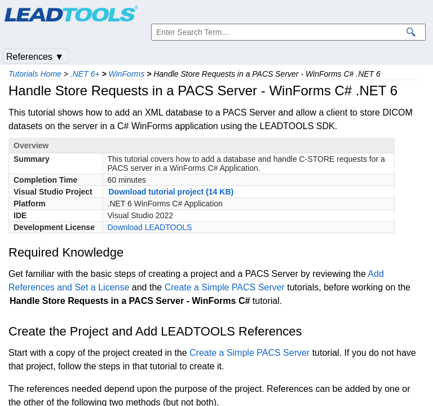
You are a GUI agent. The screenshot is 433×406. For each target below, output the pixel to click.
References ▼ (35, 56)
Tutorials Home (34, 73)
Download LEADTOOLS (150, 227)
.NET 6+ (85, 73)
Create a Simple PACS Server (225, 287)
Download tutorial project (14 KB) (171, 191)
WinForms (127, 73)
